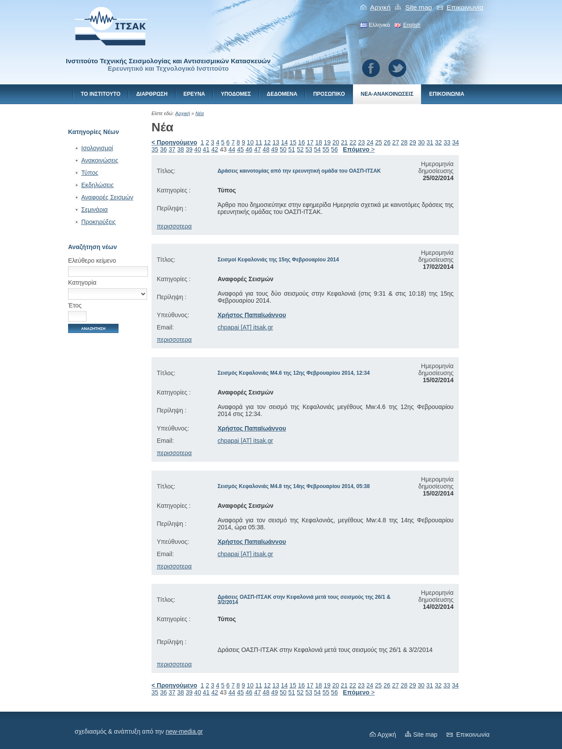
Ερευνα (194, 94)
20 (335, 142)
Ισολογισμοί (97, 148)
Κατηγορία (82, 282)
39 (189, 149)
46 (248, 149)
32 (438, 142)
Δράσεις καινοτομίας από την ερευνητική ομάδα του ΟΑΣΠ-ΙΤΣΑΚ (299, 171)
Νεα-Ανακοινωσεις (386, 94)
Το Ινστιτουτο (100, 94)
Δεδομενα (282, 94)
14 (284, 142)
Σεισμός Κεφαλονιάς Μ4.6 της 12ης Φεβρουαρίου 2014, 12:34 (293, 373)
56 (334, 149)
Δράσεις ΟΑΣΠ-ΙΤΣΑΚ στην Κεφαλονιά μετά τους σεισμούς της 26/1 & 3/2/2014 (303, 599)
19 (327, 142)
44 (231, 149)
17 (310, 142)
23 (361, 142)
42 (214, 149)
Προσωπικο (329, 94)
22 (353, 142)
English (411, 25)
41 (206, 149)
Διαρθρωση (151, 94)
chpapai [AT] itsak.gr (245, 327)
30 (421, 142)
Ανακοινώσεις (100, 160)
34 (455, 142)
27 (395, 142)
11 (259, 142)
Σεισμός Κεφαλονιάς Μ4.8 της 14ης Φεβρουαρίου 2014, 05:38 (293, 486)
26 (387, 142)
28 (404, 142)
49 (274, 149)
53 (308, 149)
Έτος (75, 305)
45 (240, 149)
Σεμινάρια (94, 209)
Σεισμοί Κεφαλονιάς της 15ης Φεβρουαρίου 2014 (278, 260)
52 (300, 149)
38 (180, 149)
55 (325, 149)
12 (267, 142)
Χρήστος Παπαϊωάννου (251, 314)
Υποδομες (236, 94)
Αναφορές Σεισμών (107, 197)
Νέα (199, 113)
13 (276, 142)
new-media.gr (184, 731)
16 (301, 142)
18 (318, 142)
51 (291, 149)
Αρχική (380, 7)
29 (412, 142)
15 (293, 142)
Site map (418, 7)
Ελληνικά (379, 25)
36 (163, 149)
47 (257, 149)
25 (378, 142)
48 (266, 149)
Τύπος (89, 172)
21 (344, 142)
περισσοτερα (174, 226)
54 (317, 149)
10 (250, 142)
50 (283, 149)
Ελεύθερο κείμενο (92, 260)
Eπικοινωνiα (465, 7)
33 (446, 142)
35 (155, 149)
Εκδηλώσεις (97, 184)
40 (197, 149)
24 (370, 142)
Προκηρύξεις (98, 221)
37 (172, 149)
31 (429, 142)
